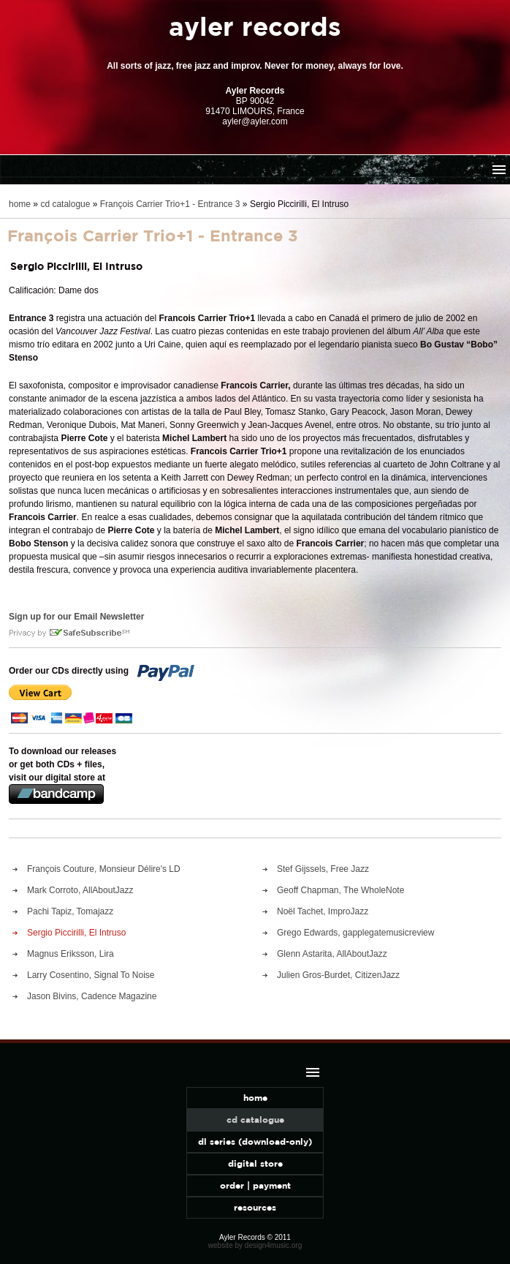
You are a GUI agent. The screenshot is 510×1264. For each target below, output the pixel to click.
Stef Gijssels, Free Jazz (323, 869)
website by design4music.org (255, 1245)
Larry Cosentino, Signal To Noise (91, 975)
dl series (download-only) (255, 1141)
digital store (255, 1163)
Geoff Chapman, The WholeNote (340, 890)
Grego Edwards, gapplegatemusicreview (355, 933)
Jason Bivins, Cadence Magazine (91, 996)
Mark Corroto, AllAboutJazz (80, 890)
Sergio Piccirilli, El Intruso (76, 933)
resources (255, 1207)
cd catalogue (65, 204)
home (20, 204)
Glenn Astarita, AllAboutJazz (332, 954)
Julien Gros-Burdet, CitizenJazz (338, 975)
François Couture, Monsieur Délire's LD (103, 869)
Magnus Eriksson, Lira (70, 954)
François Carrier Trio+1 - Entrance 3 (170, 204)
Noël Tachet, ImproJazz (322, 911)
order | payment (255, 1185)
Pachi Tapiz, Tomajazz (70, 911)
